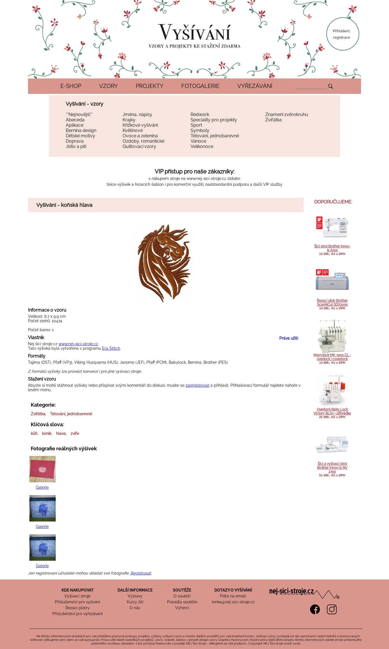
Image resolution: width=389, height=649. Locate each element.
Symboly (200, 130)
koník (46, 433)
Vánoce (198, 141)
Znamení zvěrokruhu (286, 114)
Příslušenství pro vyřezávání (77, 613)
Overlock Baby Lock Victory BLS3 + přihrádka (332, 411)
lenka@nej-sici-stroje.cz (233, 602)
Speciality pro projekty (214, 119)
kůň (34, 433)
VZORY (108, 86)
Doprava (75, 141)
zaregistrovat (197, 385)
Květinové (133, 130)
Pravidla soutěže (182, 602)
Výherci (182, 608)
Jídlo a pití (76, 146)
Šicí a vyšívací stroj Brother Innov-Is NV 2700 (332, 468)
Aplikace (74, 125)
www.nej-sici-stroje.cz (206, 178)
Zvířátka (273, 119)
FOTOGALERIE (200, 86)
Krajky (129, 119)
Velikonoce (202, 146)
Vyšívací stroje (77, 596)
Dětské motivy (80, 135)
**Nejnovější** (79, 114)
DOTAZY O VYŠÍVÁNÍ (233, 590)
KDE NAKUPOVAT (78, 590)
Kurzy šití (135, 602)
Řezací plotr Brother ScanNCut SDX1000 (332, 303)
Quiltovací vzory (139, 146)
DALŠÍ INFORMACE (135, 590)
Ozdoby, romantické (143, 141)
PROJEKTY (149, 86)
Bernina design (81, 130)
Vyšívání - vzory (84, 104)
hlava (61, 433)
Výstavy (135, 596)
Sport (196, 125)
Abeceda (75, 119)
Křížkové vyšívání (140, 125)
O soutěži (182, 596)
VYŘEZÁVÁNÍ (254, 86)
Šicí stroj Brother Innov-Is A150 (332, 248)
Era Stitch (111, 348)
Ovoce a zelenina (140, 135)
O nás (135, 608)
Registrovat (140, 573)
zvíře (75, 433)
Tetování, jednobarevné (215, 135)
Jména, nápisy (137, 114)
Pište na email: (233, 596)
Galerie (42, 487)
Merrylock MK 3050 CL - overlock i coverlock (332, 357)
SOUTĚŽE (182, 590)
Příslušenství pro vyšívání (77, 602)
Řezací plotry (77, 608)
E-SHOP (70, 86)
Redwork (200, 114)
